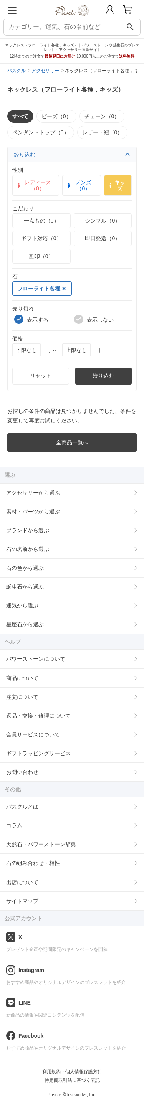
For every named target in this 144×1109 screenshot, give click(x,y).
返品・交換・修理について (38, 716)
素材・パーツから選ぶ (33, 511)
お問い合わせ (22, 772)
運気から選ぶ (22, 605)
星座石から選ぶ (25, 624)
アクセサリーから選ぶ (33, 493)
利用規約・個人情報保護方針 (72, 1071)
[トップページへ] (72, 19)
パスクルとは (22, 807)
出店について (22, 882)
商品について (22, 678)
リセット (40, 376)
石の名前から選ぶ (27, 549)
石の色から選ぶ (25, 568)
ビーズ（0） (56, 116)
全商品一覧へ (72, 442)
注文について (22, 697)
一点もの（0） (41, 221)
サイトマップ (22, 901)
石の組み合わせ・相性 (33, 863)
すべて (20, 116)
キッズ (116, 185)
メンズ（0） (78, 185)
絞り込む (72, 155)
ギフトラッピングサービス (38, 753)
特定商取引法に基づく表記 (72, 1080)
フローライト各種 (41, 289)
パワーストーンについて (35, 659)
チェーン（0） (102, 116)
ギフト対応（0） (41, 238)
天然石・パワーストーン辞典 (41, 844)
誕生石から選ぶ (25, 587)
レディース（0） (33, 185)
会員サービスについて (33, 734)
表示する (31, 319)
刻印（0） (41, 256)
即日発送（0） (102, 238)
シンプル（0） (102, 221)
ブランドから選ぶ (27, 530)
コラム (14, 825)
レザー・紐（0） (102, 132)
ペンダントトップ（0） (40, 132)
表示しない (94, 319)
